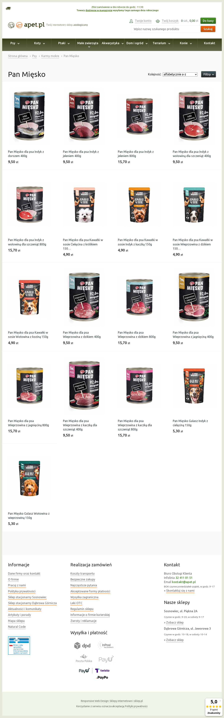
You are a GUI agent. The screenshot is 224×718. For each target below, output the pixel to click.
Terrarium (161, 43)
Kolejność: (154, 74)
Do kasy (208, 20)
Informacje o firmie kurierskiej (90, 614)
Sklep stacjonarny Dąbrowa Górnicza (32, 603)
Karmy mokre (50, 56)
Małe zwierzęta (87, 44)
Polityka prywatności (22, 591)
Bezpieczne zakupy (82, 579)
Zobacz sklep (175, 622)
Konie (185, 43)
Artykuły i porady (19, 614)
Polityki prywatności (136, 706)
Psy (14, 43)
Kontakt (209, 43)
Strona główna (18, 56)
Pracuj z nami (17, 585)
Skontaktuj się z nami (180, 590)
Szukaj (208, 29)
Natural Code (17, 626)
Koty (39, 43)
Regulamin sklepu (82, 609)
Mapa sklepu (16, 620)
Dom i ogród (136, 43)
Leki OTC (76, 603)
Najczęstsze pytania (83, 585)
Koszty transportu (82, 573)
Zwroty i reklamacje (83, 620)
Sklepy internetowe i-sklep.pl (112, 700)
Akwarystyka (112, 43)
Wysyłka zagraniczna (84, 597)
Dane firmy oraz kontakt (24, 573)
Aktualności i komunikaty (24, 609)
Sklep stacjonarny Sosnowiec (27, 597)
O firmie (13, 579)
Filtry (209, 74)
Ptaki (63, 43)
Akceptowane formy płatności (90, 591)
